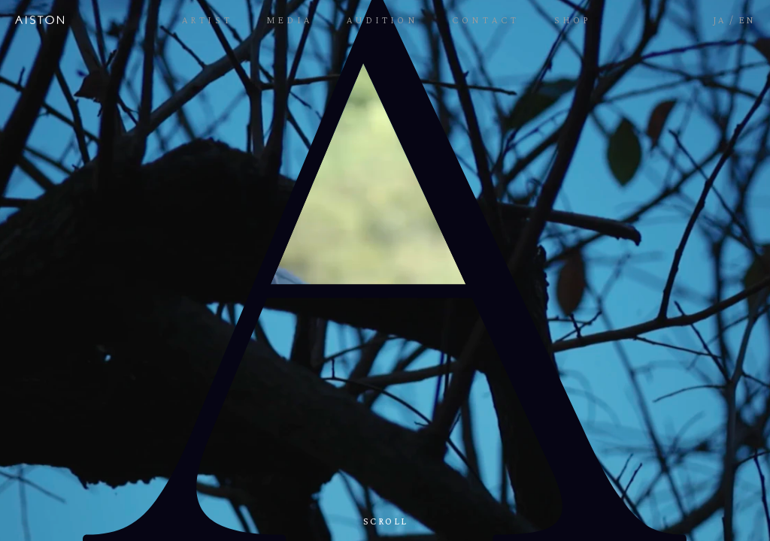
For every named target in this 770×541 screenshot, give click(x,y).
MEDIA (290, 20)
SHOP (573, 20)
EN (747, 20)
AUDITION (382, 20)
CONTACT (486, 20)
